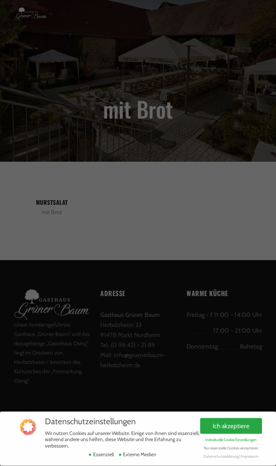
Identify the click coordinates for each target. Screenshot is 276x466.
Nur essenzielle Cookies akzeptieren (231, 445)
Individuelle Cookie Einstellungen (231, 436)
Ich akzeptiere (231, 422)
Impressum (249, 453)
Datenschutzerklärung (221, 453)
